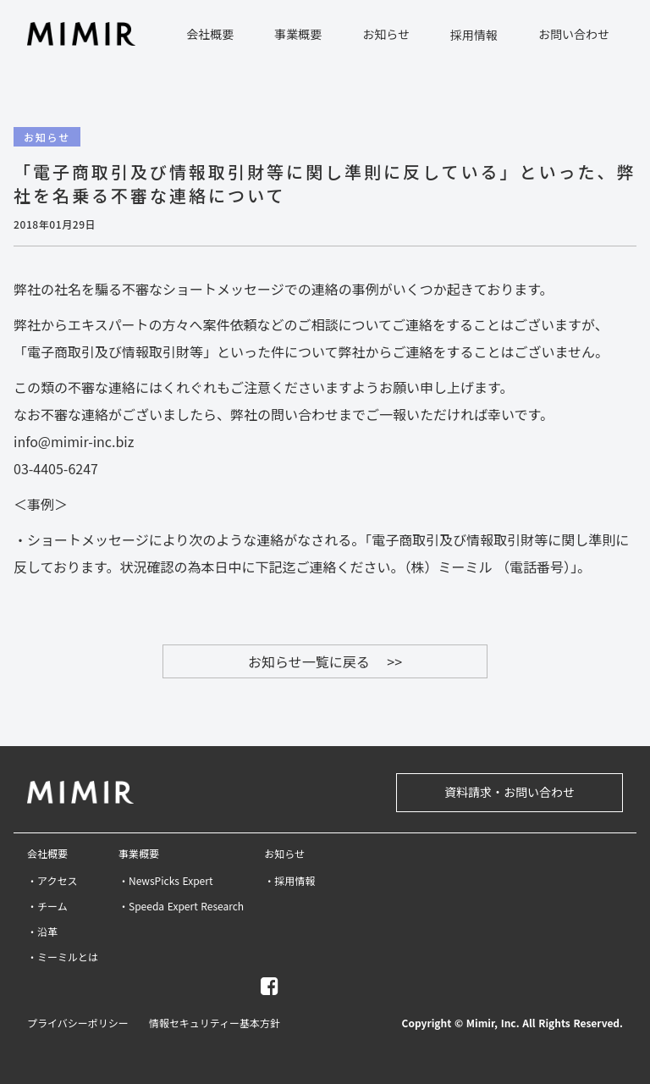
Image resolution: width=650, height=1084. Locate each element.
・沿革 (42, 931)
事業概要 (138, 853)
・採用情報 (289, 881)
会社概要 (47, 853)
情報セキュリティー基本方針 (214, 1023)
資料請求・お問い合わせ (509, 791)
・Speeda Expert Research (181, 906)
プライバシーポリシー (78, 1023)
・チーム (47, 906)
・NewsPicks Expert (165, 881)
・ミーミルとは (62, 957)
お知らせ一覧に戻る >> (325, 661)
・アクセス (52, 881)
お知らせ (284, 853)
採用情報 (474, 34)
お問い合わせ (573, 33)
